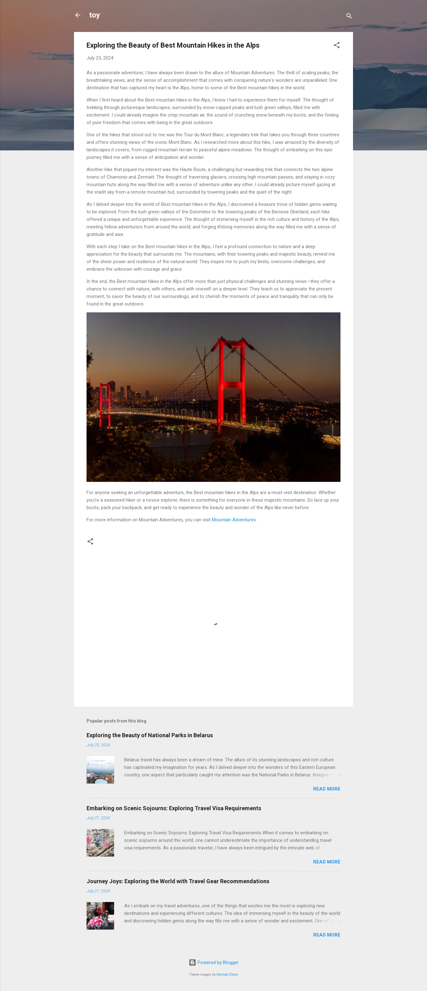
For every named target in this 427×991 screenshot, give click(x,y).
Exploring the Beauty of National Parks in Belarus (150, 735)
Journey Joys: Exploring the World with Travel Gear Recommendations (178, 881)
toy (94, 15)
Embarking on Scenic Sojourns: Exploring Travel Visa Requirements (174, 808)
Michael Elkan (227, 975)
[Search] (349, 17)
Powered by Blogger (214, 962)
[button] (336, 46)
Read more (326, 789)
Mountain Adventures (234, 520)
